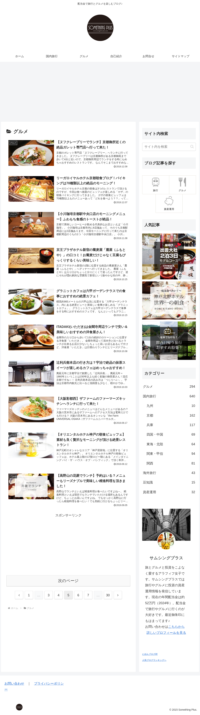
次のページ (68, 587)
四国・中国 (171, 434)
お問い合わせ (14, 683)
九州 (171, 406)
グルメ (169, 387)
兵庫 (171, 425)
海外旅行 (169, 473)
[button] (192, 146)
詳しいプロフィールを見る (166, 633)
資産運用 (169, 492)
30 (108, 601)
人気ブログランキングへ (154, 660)
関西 (171, 463)
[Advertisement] (100, 91)
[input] (169, 147)
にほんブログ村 (150, 654)
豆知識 (169, 482)
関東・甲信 (171, 454)
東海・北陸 (171, 444)
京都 (171, 415)
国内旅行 (169, 396)
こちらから (176, 627)
